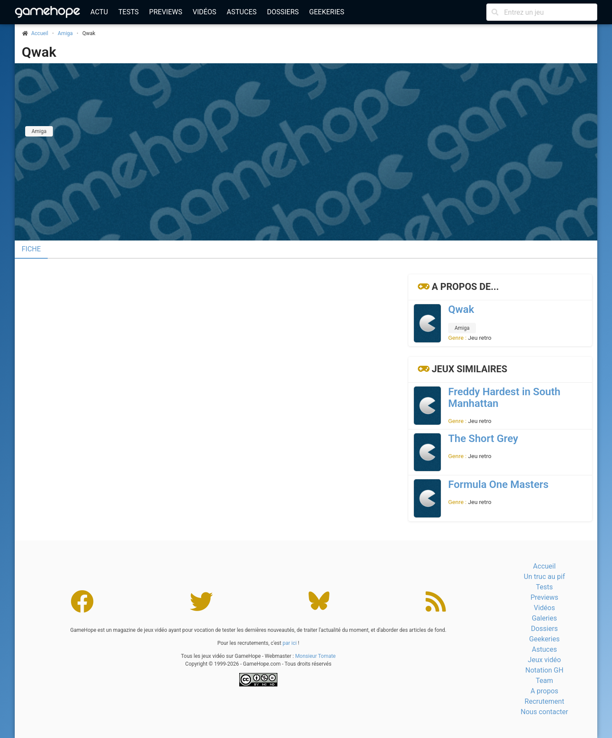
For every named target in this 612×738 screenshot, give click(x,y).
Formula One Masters (498, 484)
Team (544, 680)
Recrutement (544, 701)
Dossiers (283, 12)
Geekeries (326, 12)
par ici (289, 643)
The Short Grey (483, 438)
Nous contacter (544, 712)
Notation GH (544, 670)
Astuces (242, 12)
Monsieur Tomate (315, 656)
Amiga (65, 33)
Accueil (544, 566)
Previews (165, 12)
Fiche (31, 249)
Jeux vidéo (544, 660)
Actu (99, 12)
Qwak (39, 52)
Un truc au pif (544, 576)
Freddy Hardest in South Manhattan (504, 398)
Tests (128, 12)
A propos (544, 691)
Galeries (544, 618)
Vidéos (204, 12)
